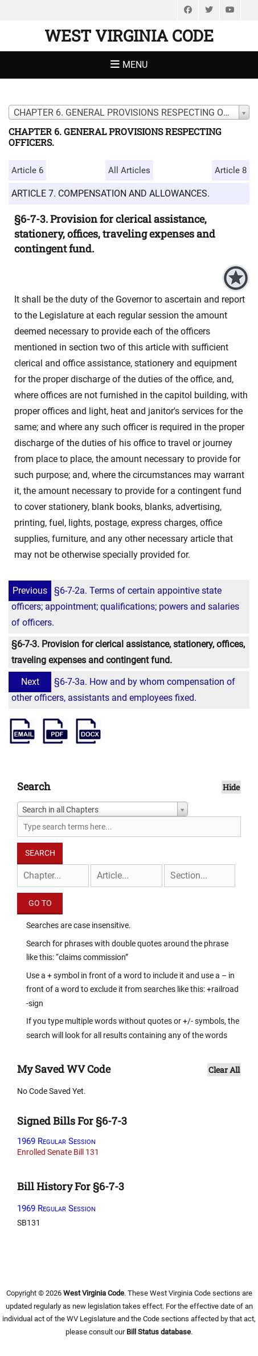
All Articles (129, 170)
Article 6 (27, 170)
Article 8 (231, 170)
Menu (135, 64)
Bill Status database (158, 1332)
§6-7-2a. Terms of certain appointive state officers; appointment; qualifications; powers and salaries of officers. (125, 606)
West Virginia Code (129, 35)
